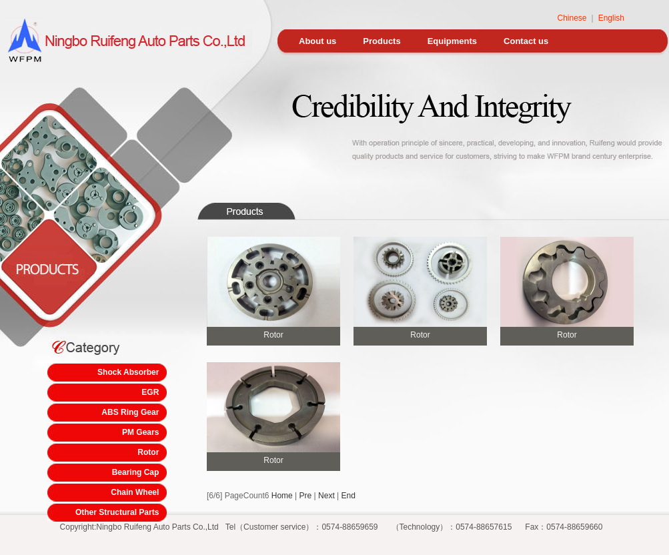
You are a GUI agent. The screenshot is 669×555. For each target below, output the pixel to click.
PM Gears (140, 432)
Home (282, 495)
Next (326, 495)
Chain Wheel (135, 492)
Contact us (526, 41)
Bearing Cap (135, 472)
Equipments (452, 41)
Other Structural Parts (117, 512)
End (349, 495)
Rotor (148, 452)
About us (317, 41)
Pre (305, 495)
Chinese (571, 18)
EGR (150, 392)
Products (381, 41)
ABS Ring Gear (130, 412)
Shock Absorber (128, 372)
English (611, 18)
